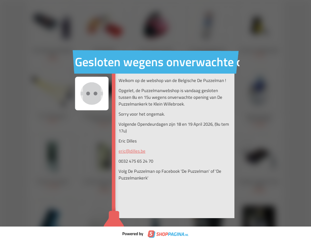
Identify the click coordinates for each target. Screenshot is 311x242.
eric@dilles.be (132, 151)
